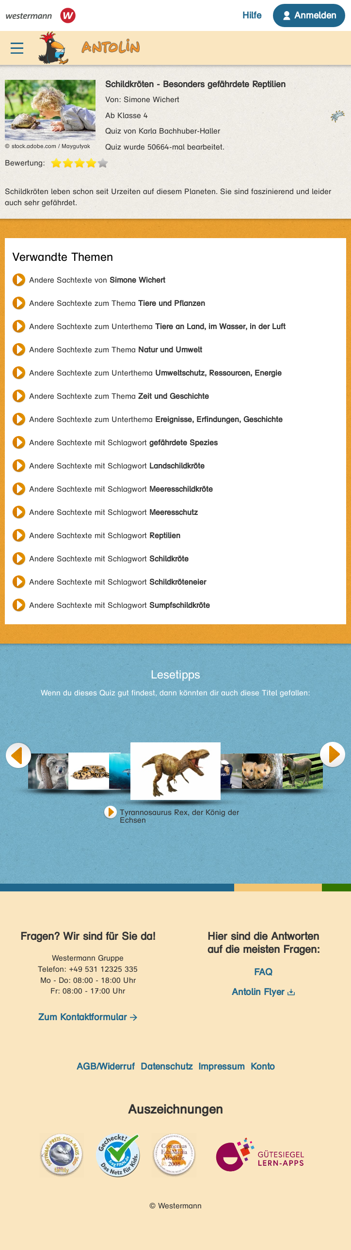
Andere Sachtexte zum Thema (117, 303)
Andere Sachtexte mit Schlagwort (123, 442)
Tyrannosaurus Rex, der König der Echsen (179, 813)
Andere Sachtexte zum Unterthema (157, 326)
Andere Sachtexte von (97, 280)
